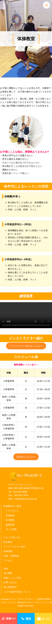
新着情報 (7, 551)
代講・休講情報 (11, 556)
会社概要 (7, 573)
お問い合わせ (10, 582)
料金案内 (7, 542)
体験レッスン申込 (12, 578)
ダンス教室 (11, 529)
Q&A (5, 568)
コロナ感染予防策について (16, 592)
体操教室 (10, 515)
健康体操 (10, 525)
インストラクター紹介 (14, 546)
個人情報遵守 (10, 587)
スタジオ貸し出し (12, 537)
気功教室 (10, 520)
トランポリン (12, 511)
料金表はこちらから (26, 457)
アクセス (7, 560)
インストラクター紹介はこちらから (26, 346)
